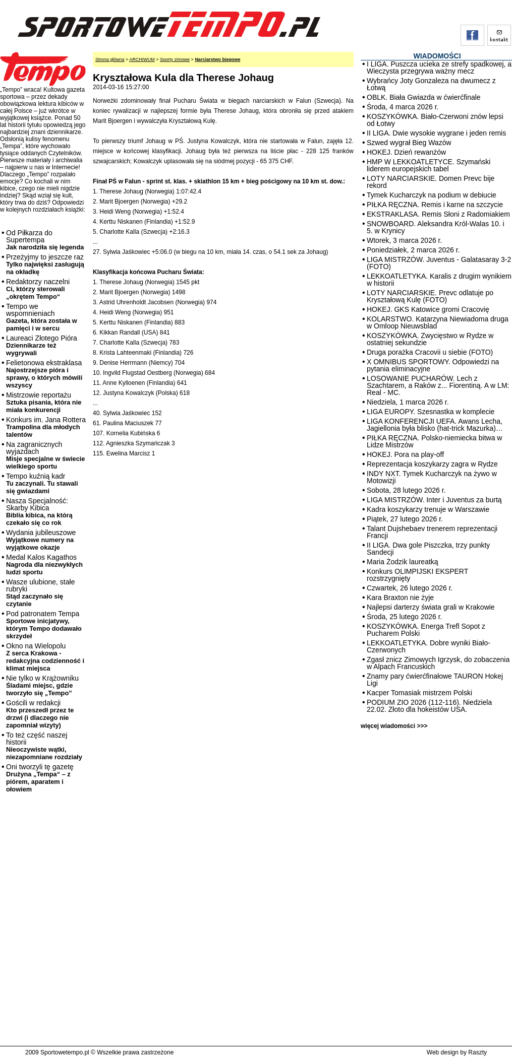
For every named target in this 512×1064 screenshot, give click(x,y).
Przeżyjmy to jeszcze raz (45, 264)
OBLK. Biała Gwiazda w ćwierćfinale (424, 97)
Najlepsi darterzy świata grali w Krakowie (431, 607)
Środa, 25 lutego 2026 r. (404, 617)
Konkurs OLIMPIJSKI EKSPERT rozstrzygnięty (417, 574)
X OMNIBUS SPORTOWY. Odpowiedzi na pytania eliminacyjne (433, 365)
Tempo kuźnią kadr (42, 483)
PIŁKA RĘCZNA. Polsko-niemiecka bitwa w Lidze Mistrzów (434, 441)
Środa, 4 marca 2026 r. (402, 107)
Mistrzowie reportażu (43, 402)
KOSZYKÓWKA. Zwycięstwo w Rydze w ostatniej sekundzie (430, 339)
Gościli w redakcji (40, 714)
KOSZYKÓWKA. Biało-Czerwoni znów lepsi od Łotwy (435, 119)
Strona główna (110, 59)
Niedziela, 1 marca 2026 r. (408, 402)
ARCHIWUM (142, 59)
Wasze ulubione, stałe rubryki (40, 593)
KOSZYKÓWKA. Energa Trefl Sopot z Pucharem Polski (426, 629)
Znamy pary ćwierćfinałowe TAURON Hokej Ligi (435, 679)
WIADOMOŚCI (437, 56)
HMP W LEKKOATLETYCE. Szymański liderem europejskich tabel (428, 165)
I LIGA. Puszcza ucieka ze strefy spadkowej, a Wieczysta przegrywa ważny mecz (439, 67)
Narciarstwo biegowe (217, 59)
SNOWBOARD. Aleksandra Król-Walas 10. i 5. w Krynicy (435, 227)
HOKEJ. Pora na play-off (405, 454)
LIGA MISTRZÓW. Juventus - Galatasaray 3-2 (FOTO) (439, 263)
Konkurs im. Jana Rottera (46, 427)
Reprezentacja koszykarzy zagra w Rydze (432, 464)
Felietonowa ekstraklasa (44, 374)
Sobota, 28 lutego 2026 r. (406, 490)
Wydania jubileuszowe (41, 539)
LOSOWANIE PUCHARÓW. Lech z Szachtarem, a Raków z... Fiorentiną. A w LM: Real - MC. (438, 385)
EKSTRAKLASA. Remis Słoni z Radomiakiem (438, 214)
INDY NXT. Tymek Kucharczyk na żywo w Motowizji (432, 477)
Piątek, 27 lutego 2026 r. (405, 519)
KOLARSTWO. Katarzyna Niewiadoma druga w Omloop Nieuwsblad (437, 322)
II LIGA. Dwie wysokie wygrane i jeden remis (436, 133)
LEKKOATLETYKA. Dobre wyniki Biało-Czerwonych (428, 646)
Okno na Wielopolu (45, 657)
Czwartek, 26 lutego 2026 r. (409, 588)
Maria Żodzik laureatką (402, 562)
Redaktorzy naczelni (38, 289)
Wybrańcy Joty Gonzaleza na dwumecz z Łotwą (431, 84)
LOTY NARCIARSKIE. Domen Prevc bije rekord (430, 181)
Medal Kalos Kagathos (44, 564)
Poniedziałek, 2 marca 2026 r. (413, 250)
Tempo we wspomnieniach (41, 317)
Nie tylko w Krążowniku (42, 685)
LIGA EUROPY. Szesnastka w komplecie (430, 412)
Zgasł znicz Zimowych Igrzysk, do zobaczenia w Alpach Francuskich (438, 663)
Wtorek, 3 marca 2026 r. (404, 240)
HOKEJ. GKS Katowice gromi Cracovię (428, 309)
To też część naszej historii (44, 746)
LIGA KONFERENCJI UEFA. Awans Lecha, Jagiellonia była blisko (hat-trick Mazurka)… (435, 424)
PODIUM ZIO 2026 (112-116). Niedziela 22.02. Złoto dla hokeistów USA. (429, 705)
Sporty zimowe (175, 59)
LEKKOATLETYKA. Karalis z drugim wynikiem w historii (439, 279)
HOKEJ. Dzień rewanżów (406, 152)
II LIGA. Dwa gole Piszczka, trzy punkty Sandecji (428, 548)
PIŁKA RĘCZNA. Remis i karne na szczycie (435, 205)
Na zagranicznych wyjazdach (45, 455)
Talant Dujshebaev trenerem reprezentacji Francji (432, 532)
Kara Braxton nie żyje (400, 597)
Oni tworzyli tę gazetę (40, 778)
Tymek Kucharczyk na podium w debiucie (431, 195)
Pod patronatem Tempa (44, 625)
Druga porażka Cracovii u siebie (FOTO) (430, 352)
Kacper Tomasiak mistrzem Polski (419, 693)
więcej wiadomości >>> (394, 725)
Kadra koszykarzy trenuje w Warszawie (428, 509)
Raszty (477, 1052)
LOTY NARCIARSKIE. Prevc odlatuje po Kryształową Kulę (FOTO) (430, 296)
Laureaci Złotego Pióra (41, 345)
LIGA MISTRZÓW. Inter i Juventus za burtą (434, 500)
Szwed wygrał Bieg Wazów (409, 143)
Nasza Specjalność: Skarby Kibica (39, 511)
